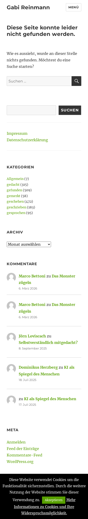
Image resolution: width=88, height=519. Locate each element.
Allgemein (15, 179)
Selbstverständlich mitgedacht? (48, 342)
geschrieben (16, 207)
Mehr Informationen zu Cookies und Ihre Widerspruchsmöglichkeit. (45, 506)
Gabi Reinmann (28, 7)
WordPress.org (20, 461)
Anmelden (16, 442)
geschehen (15, 201)
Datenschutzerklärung (27, 140)
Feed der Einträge (23, 448)
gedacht (13, 184)
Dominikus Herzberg (38, 367)
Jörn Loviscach (32, 336)
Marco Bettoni (32, 276)
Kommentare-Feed (24, 455)
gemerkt (13, 196)
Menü (73, 7)
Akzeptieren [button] (54, 500)
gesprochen (16, 213)
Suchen (70, 110)
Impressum (17, 133)
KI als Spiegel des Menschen (50, 398)
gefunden (14, 190)
